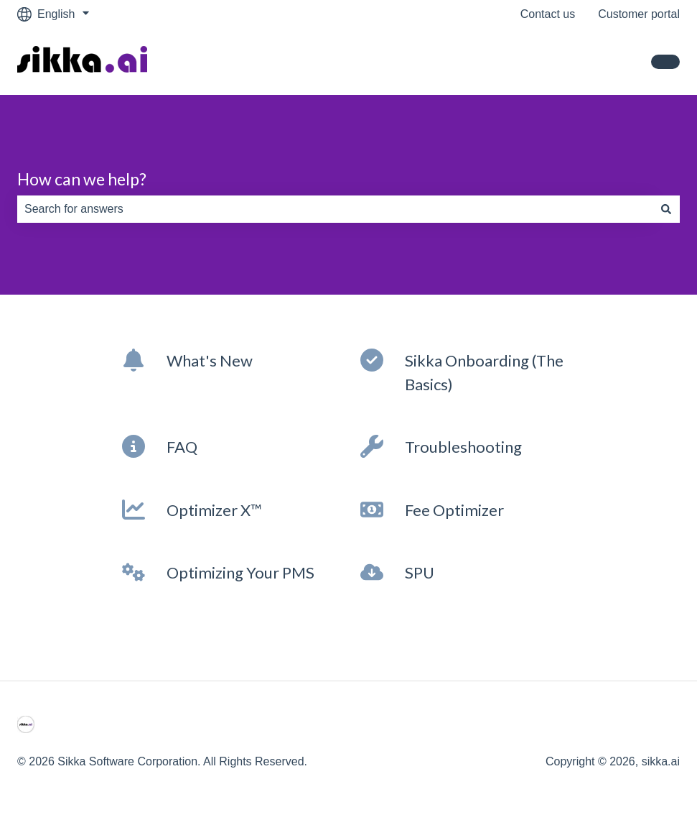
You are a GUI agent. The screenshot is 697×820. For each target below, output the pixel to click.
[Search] (666, 209)
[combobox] (334, 209)
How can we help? (81, 179)
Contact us (547, 14)
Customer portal (639, 14)
